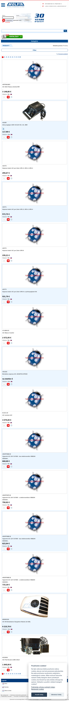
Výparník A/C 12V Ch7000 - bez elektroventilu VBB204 (18, 538)
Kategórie (34, 41)
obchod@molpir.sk (49, 3)
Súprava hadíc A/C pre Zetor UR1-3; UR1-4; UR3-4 (17, 168)
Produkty (65, 45)
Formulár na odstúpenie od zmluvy (22, 696)
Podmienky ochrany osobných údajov (43, 687)
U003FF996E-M (6, 454)
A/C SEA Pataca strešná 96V (11, 87)
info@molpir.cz (58, 3)
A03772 (4, 248)
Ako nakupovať (4, 695)
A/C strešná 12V (7, 415)
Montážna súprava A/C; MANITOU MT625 (14, 374)
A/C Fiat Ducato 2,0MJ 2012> (11, 660)
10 (20, 57)
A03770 (4, 166)
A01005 (4, 122)
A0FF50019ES (6, 84)
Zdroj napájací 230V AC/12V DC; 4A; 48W (14, 125)
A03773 (4, 289)
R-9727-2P (5, 413)
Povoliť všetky (39, 694)
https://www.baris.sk (46, 699)
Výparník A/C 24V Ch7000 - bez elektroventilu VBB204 (18, 456)
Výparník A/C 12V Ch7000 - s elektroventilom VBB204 (18, 580)
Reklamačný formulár (6, 696)
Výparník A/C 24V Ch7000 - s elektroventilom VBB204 (18, 497)
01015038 (5, 657)
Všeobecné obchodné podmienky (18, 695)
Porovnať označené (62, 54)
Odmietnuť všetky (56, 694)
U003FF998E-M (6, 536)
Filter (34, 50)
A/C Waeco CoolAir (8, 333)
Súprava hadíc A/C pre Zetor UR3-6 (13, 250)
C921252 (4, 371)
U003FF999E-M (6, 577)
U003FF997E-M (6, 495)
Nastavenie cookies (37, 689)
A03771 (4, 207)
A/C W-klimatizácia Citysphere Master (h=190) (16, 621)
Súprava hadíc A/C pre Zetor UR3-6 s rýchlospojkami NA (19, 291)
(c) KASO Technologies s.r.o (34, 699)
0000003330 (5, 619)
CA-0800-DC (5, 330)
